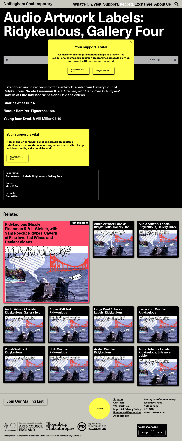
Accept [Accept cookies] (145, 433)
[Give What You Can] (78, 71)
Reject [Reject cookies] (159, 433)
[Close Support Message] (131, 42)
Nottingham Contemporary (28, 4)
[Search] (174, 4)
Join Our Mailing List (25, 401)
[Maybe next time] (103, 71)
